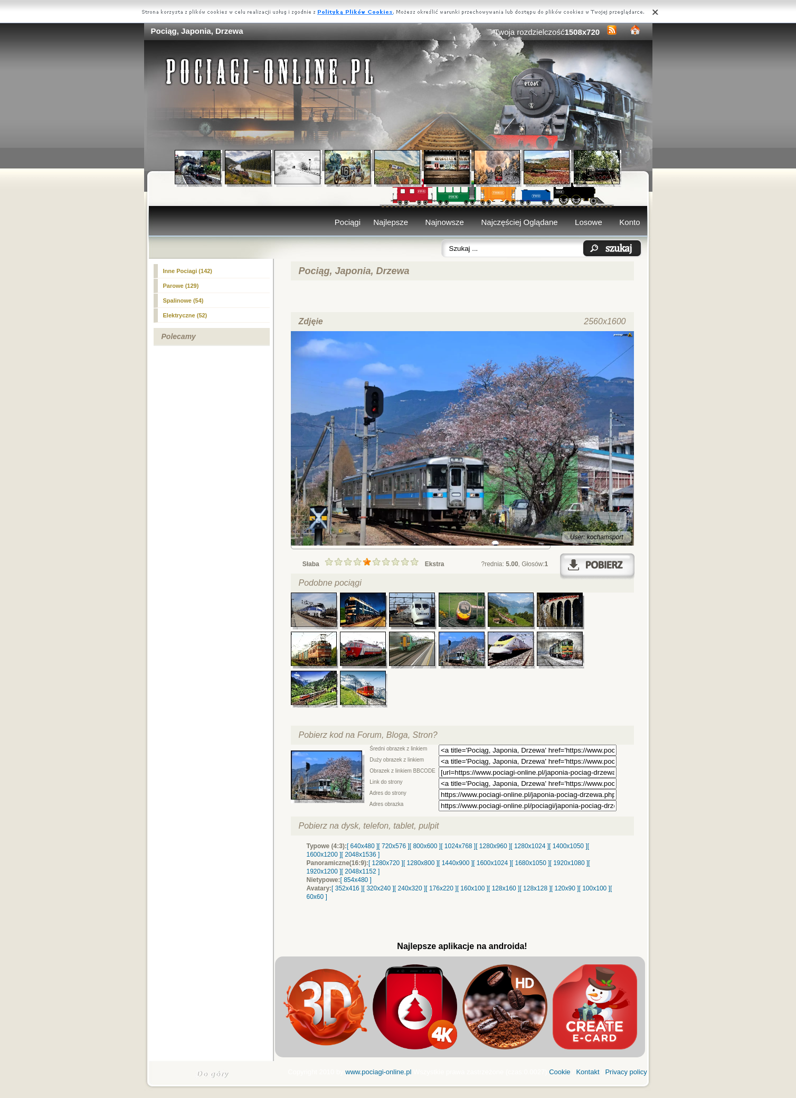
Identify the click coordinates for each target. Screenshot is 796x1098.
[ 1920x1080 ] (569, 863)
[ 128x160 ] (503, 888)
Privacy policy (626, 1072)
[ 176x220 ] (441, 888)
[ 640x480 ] (362, 846)
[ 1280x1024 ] (529, 846)
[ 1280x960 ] (493, 846)
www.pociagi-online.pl (378, 1072)
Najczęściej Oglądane (519, 222)
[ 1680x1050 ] (530, 863)
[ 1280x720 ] (385, 863)
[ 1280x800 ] (420, 863)
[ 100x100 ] (594, 888)
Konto (629, 222)
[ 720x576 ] (393, 846)
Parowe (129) (181, 286)
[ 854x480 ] (356, 880)
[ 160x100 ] (472, 888)
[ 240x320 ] (409, 888)
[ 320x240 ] (378, 888)
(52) (185, 315)
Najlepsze (390, 222)
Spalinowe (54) (183, 300)
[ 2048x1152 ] (361, 871)
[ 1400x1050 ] (568, 846)
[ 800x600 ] (425, 846)
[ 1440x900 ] (455, 863)
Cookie (559, 1072)
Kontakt (587, 1072)
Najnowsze (444, 222)
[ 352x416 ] (347, 888)
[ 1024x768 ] (458, 846)
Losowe (588, 222)
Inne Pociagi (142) (188, 271)
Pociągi (348, 222)
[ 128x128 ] (535, 888)
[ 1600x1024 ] (492, 863)
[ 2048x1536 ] (361, 854)
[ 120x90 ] (565, 888)
